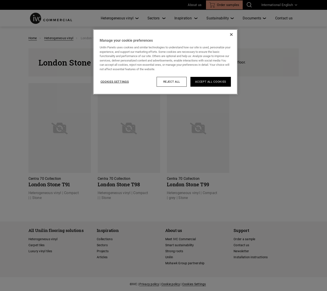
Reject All (171, 81)
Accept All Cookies (210, 81)
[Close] (231, 34)
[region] (165, 62)
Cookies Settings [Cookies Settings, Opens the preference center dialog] (115, 81)
